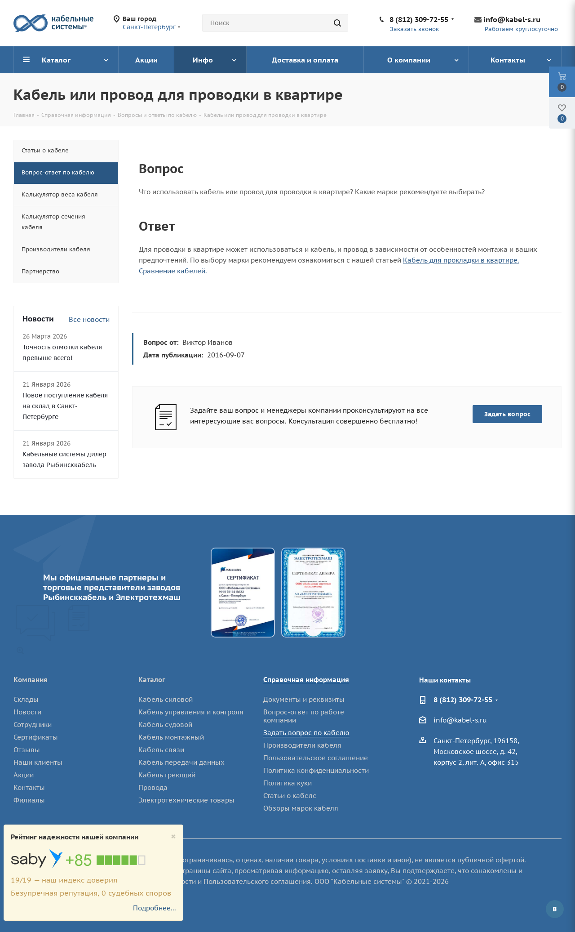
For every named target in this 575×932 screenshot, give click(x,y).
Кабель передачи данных (181, 762)
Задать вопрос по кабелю (306, 732)
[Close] (173, 836)
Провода (153, 787)
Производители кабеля (302, 745)
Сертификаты (35, 737)
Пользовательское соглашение (315, 758)
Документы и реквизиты (304, 699)
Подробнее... (154, 908)
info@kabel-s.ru (511, 19)
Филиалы (29, 800)
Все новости (89, 319)
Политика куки (287, 783)
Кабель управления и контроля (190, 712)
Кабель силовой (165, 699)
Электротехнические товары (186, 800)
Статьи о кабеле (290, 795)
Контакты (29, 787)
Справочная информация (306, 679)
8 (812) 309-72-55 (418, 19)
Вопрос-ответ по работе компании (303, 716)
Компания (30, 679)
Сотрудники (32, 724)
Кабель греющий (166, 775)
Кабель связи (161, 749)
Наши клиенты (37, 762)
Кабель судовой (165, 724)
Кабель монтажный (171, 737)
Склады (26, 699)
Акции (23, 775)
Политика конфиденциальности (316, 770)
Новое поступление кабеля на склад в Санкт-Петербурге (65, 406)
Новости (27, 712)
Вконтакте (555, 909)
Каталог (151, 679)
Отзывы (26, 749)
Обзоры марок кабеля (300, 808)
